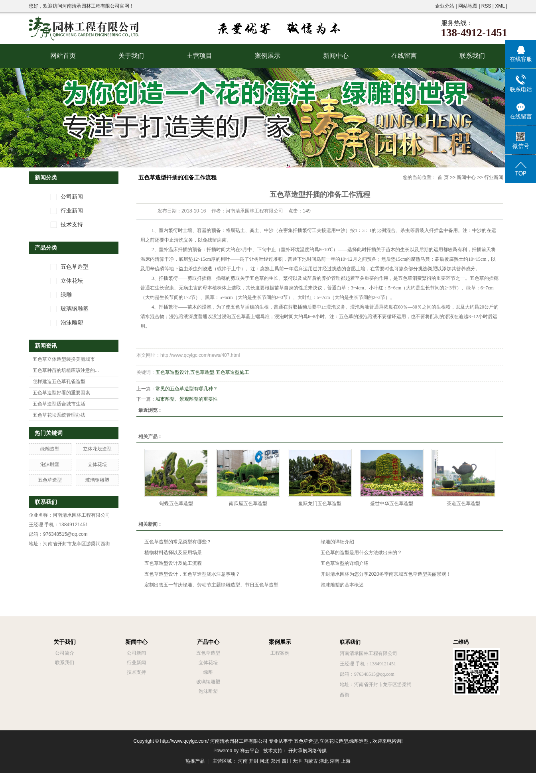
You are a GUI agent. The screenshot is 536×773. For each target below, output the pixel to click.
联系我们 (472, 55)
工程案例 (280, 653)
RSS (486, 6)
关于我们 (131, 55)
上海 (346, 761)
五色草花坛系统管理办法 (59, 415)
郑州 (275, 761)
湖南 (334, 761)
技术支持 (72, 225)
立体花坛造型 (97, 449)
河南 (243, 761)
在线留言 (404, 55)
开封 (253, 761)
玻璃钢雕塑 (75, 309)
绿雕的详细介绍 (337, 542)
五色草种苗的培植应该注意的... (66, 370)
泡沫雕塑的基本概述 (342, 585)
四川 (286, 761)
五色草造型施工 (232, 372)
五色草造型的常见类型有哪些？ (177, 542)
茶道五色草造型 (463, 503)
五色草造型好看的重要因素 (61, 392)
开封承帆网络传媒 (307, 750)
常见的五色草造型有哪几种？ (187, 388)
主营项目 (199, 55)
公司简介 (64, 653)
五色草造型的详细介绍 (344, 563)
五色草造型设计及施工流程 (173, 563)
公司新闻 (72, 197)
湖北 (324, 761)
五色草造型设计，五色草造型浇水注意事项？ (192, 574)
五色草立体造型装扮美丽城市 (64, 359)
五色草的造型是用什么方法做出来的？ (361, 552)
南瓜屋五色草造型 (248, 503)
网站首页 (63, 55)
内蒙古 (310, 761)
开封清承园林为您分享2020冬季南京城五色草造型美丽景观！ (386, 574)
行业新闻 (72, 211)
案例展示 (267, 55)
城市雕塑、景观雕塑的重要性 (187, 399)
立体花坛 (72, 281)
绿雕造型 (49, 449)
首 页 (442, 177)
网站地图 (468, 6)
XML (499, 6)
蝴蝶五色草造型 (176, 503)
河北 (264, 761)
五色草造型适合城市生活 (59, 404)
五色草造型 (75, 267)
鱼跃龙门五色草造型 (319, 503)
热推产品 (195, 761)
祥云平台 (249, 750)
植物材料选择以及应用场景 (173, 552)
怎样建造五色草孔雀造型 (59, 381)
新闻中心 (336, 55)
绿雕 (66, 295)
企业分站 (444, 6)
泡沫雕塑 (72, 323)
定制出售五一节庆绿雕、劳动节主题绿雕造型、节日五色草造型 (211, 585)
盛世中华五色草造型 (391, 503)
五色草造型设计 (172, 372)
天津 (297, 761)
